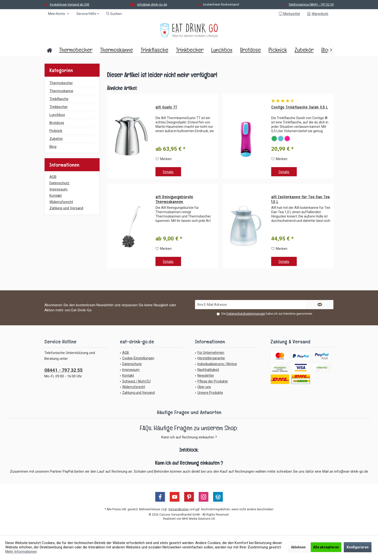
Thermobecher (61, 83)
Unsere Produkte (210, 393)
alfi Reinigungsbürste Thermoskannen (174, 199)
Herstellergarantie (211, 358)
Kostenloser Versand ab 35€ (69, 4)
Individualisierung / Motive (217, 364)
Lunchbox (57, 115)
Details (168, 172)
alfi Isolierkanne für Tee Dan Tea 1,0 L (300, 199)
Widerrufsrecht (61, 202)
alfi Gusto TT (166, 107)
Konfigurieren (358, 547)
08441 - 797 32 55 (63, 370)
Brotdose (56, 123)
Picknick (55, 131)
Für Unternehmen (210, 352)
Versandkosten (178, 509)
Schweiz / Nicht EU (136, 381)
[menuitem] (319, 13)
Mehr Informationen (21, 551)
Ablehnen (298, 547)
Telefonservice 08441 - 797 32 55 (311, 4)
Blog (52, 146)
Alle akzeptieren (326, 547)
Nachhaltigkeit (208, 370)
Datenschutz (59, 183)
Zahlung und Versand (66, 208)
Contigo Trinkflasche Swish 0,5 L (299, 107)
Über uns (204, 387)
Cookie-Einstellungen (138, 358)
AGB (52, 177)
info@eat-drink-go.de (152, 4)
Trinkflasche (58, 99)
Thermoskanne (61, 91)
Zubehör (56, 138)
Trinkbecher (58, 107)
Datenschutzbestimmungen (246, 313)
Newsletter (205, 375)
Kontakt (55, 195)
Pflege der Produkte (212, 381)
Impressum (58, 189)
